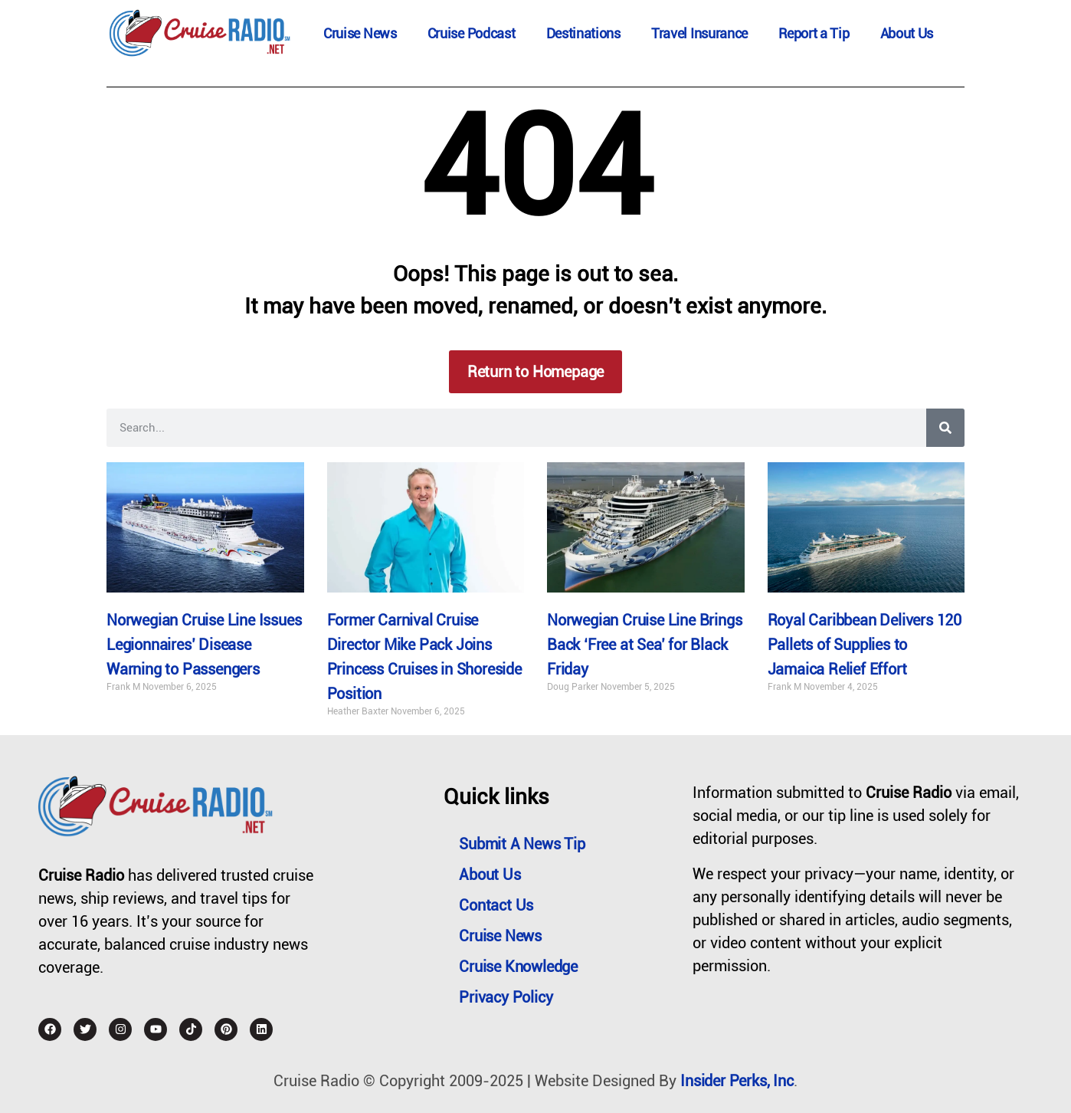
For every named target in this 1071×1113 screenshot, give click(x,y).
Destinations (583, 33)
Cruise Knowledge (518, 966)
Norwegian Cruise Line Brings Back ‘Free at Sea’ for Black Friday (644, 644)
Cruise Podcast (471, 33)
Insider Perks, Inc (736, 1081)
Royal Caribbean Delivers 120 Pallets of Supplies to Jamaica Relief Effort (864, 644)
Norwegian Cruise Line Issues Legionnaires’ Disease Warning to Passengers (203, 644)
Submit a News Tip (522, 844)
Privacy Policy (505, 997)
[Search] (945, 428)
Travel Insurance (699, 33)
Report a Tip (813, 33)
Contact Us (496, 905)
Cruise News (360, 33)
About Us (907, 33)
